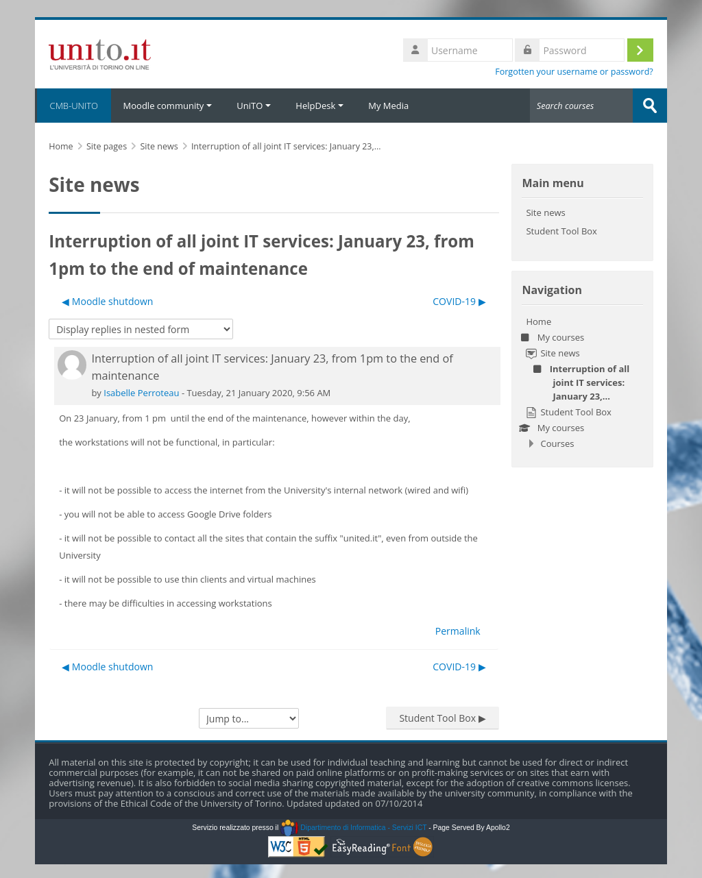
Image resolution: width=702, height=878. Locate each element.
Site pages (106, 146)
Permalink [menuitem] (458, 630)
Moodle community (168, 105)
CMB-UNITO (73, 105)
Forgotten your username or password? (574, 71)
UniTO (254, 105)
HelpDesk (319, 105)
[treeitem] (582, 382)
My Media (388, 105)
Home (538, 321)
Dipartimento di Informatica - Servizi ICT (353, 827)
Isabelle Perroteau (141, 393)
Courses (557, 443)
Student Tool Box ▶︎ (442, 717)
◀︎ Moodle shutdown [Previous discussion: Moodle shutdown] (107, 301)
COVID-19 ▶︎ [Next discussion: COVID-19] (459, 301)
